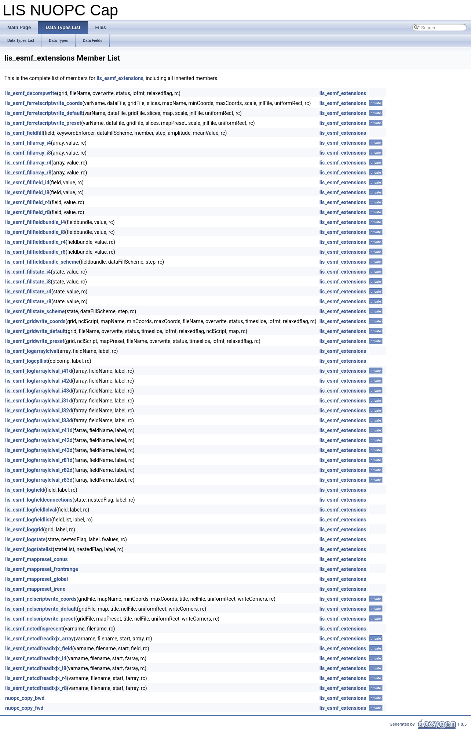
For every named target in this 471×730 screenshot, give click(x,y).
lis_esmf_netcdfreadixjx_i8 (35, 668)
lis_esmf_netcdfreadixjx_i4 (35, 658)
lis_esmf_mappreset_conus (36, 559)
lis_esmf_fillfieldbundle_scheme (42, 262)
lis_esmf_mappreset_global (36, 579)
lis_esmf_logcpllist (26, 361)
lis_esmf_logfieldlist (28, 520)
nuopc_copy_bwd (24, 698)
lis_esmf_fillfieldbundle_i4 (35, 222)
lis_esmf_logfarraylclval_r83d (39, 480)
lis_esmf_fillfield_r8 (27, 212)
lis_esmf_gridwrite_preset (34, 341)
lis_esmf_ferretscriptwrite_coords (44, 103)
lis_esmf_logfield (24, 490)
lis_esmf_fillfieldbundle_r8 (35, 252)
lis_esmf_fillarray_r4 (28, 163)
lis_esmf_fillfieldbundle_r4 (35, 242)
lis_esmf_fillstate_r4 (28, 291)
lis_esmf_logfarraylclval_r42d (39, 440)
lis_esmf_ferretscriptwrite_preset (43, 123)
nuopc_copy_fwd (24, 708)
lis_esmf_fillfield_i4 (27, 182)
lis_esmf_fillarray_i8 (28, 153)
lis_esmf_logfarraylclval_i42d (38, 381)
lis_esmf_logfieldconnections (38, 500)
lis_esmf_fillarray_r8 (28, 173)
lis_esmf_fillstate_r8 (28, 301)
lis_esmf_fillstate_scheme (35, 311)
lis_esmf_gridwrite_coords (35, 321)
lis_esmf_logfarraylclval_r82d (39, 470)
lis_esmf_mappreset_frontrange (41, 569)
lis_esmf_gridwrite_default (35, 331)
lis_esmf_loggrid (24, 529)
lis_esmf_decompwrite (31, 93)
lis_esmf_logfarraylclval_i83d (38, 420)
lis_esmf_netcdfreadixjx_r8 (36, 688)
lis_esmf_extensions (119, 78)
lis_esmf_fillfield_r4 (27, 202)
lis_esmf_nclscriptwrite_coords (41, 599)
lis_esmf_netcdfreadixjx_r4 (36, 678)
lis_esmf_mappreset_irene (35, 589)
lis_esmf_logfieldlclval (30, 510)
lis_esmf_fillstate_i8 (28, 282)
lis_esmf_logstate (25, 539)
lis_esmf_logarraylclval (31, 351)
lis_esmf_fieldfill (24, 133)
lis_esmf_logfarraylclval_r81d (39, 460)
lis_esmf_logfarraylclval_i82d (38, 410)
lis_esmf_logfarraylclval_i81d (38, 401)
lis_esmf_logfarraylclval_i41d (38, 371)
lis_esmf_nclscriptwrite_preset (40, 619)
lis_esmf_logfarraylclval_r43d (39, 450)
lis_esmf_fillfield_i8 (27, 192)
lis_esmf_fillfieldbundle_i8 (35, 232)
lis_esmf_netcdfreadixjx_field (38, 648)
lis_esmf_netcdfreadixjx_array (39, 639)
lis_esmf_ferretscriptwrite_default (44, 113)
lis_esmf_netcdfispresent (34, 629)
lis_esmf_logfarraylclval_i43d (38, 391)
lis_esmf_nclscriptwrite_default (41, 609)
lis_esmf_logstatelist (29, 549)
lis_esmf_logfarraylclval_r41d (39, 430)
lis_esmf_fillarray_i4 (28, 143)
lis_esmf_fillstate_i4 (28, 272)
